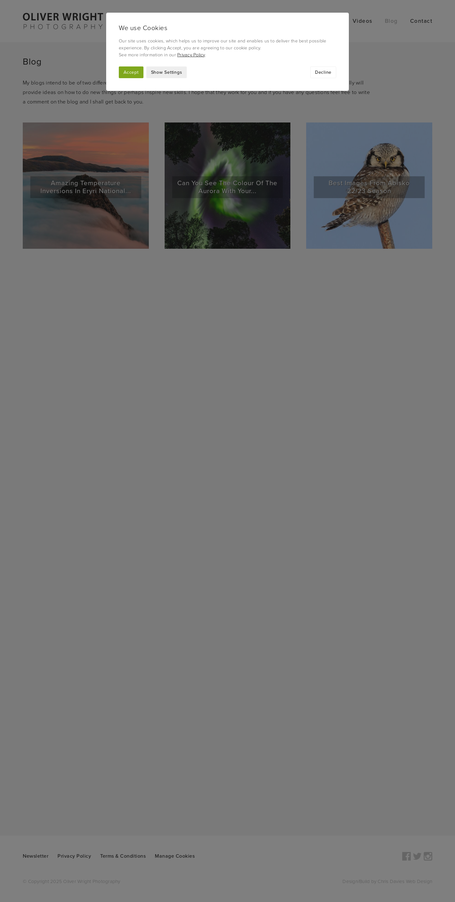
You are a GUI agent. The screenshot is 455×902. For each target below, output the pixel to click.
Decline (323, 72)
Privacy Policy (191, 55)
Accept (131, 72)
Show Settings (166, 72)
